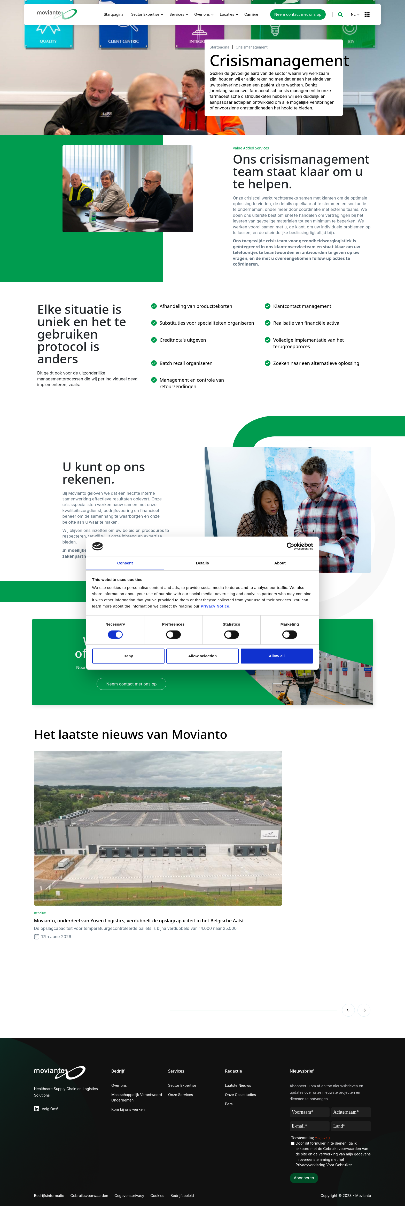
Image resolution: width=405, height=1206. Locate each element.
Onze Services (180, 1094)
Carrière (254, 14)
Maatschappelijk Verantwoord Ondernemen (136, 1097)
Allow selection (202, 656)
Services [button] (176, 14)
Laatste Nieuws (238, 1085)
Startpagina (113, 14)
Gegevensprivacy (132, 1195)
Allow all (277, 656)
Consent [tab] (125, 563)
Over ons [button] (202, 14)
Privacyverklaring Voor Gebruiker (324, 1165)
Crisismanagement (251, 47)
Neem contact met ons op (298, 14)
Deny (128, 656)
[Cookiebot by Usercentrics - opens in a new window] (290, 546)
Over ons (119, 1085)
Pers (229, 1104)
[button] (340, 14)
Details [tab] (202, 563)
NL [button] (353, 14)
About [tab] (280, 563)
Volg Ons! (50, 1109)
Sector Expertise (182, 1085)
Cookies (162, 1195)
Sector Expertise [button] (145, 14)
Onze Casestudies (240, 1094)
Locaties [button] (227, 14)
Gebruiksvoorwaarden (91, 1195)
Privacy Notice (215, 606)
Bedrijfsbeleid (188, 1195)
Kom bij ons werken (128, 1109)
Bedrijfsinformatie (49, 1195)
